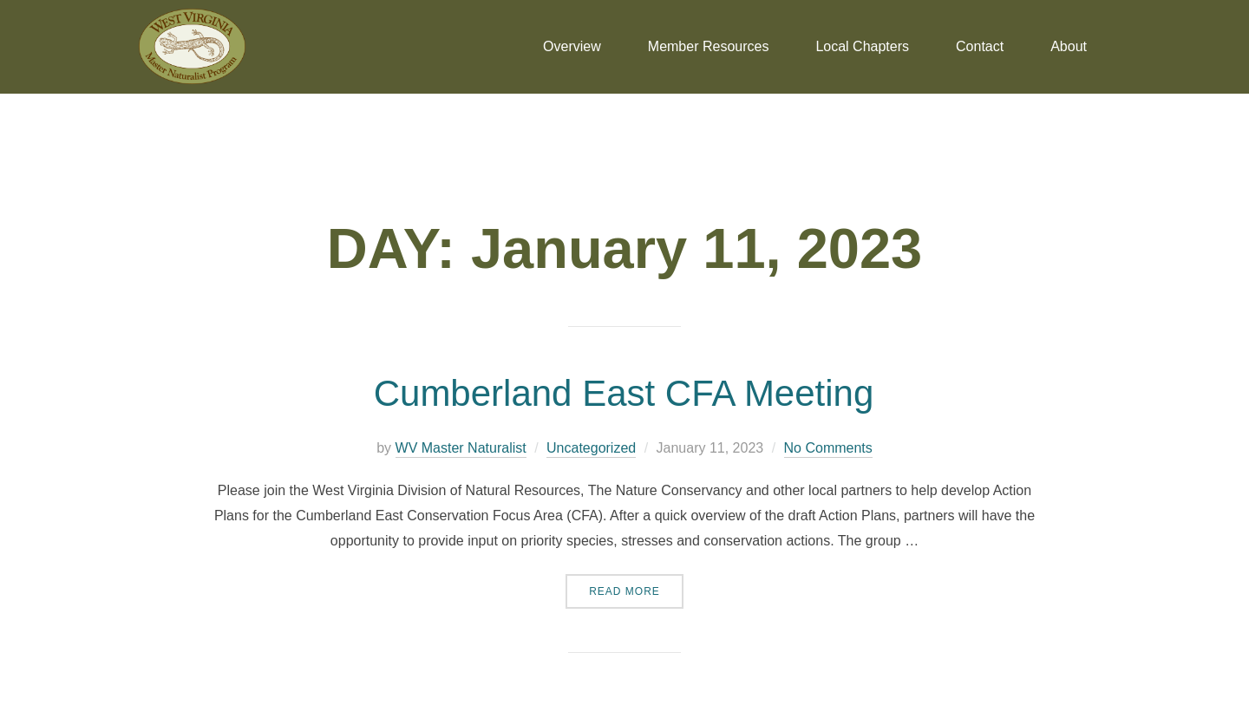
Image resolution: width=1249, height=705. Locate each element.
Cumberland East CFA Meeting (624, 393)
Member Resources (708, 46)
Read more (636, 585)
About (1068, 46)
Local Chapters (862, 46)
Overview (572, 46)
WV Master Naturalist (461, 448)
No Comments (828, 448)
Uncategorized (591, 448)
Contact (980, 46)
